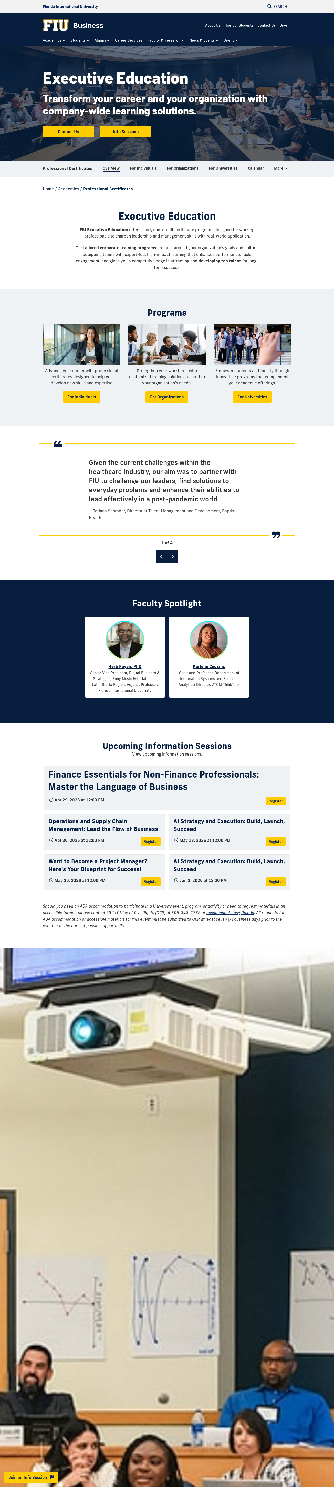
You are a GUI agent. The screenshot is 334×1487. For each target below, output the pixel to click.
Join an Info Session (31, 1477)
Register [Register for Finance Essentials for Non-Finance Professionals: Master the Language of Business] (276, 801)
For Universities (252, 397)
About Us (212, 25)
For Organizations (167, 397)
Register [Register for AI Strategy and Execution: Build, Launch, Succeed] (276, 841)
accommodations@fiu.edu (230, 912)
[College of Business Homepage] (73, 25)
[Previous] (161, 556)
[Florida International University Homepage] (70, 6)
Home (48, 188)
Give (283, 25)
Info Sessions (126, 131)
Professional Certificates (67, 170)
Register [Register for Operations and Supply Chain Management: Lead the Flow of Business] (151, 841)
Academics (68, 188)
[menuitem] (54, 41)
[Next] (172, 556)
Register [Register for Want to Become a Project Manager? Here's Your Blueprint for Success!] (151, 881)
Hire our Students (238, 25)
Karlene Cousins (209, 666)
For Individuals (81, 397)
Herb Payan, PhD (124, 666)
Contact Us (266, 25)
